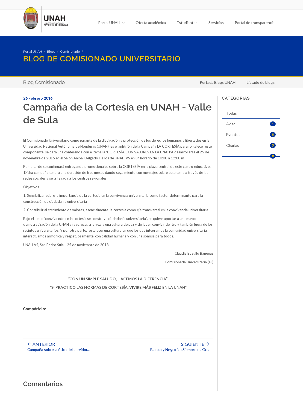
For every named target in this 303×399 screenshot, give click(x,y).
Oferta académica (151, 22)
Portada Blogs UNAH (218, 82)
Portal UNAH (111, 22)
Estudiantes (187, 22)
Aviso (251, 123)
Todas (231, 113)
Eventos (251, 134)
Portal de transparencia (255, 22)
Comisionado (70, 51)
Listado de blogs (261, 82)
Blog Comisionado (44, 82)
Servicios (216, 22)
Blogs (51, 51)
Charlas (251, 145)
